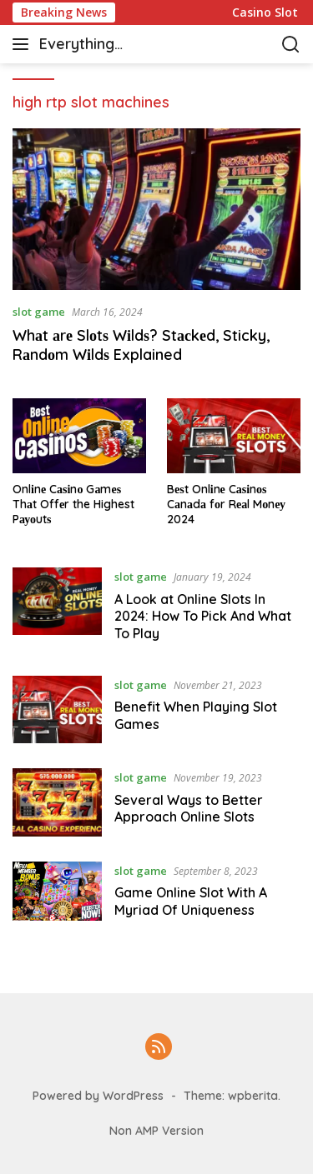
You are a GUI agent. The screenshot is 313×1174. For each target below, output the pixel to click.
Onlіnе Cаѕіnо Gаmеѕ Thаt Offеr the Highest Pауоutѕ (73, 504)
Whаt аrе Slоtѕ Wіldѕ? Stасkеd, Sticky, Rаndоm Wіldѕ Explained (141, 345)
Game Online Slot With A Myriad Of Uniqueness (190, 901)
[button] (24, 44)
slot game (39, 311)
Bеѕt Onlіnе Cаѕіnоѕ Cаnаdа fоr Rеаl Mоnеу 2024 (226, 504)
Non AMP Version (156, 1130)
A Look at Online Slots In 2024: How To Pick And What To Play (202, 616)
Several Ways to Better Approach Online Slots (188, 809)
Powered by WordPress (98, 1095)
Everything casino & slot (85, 45)
